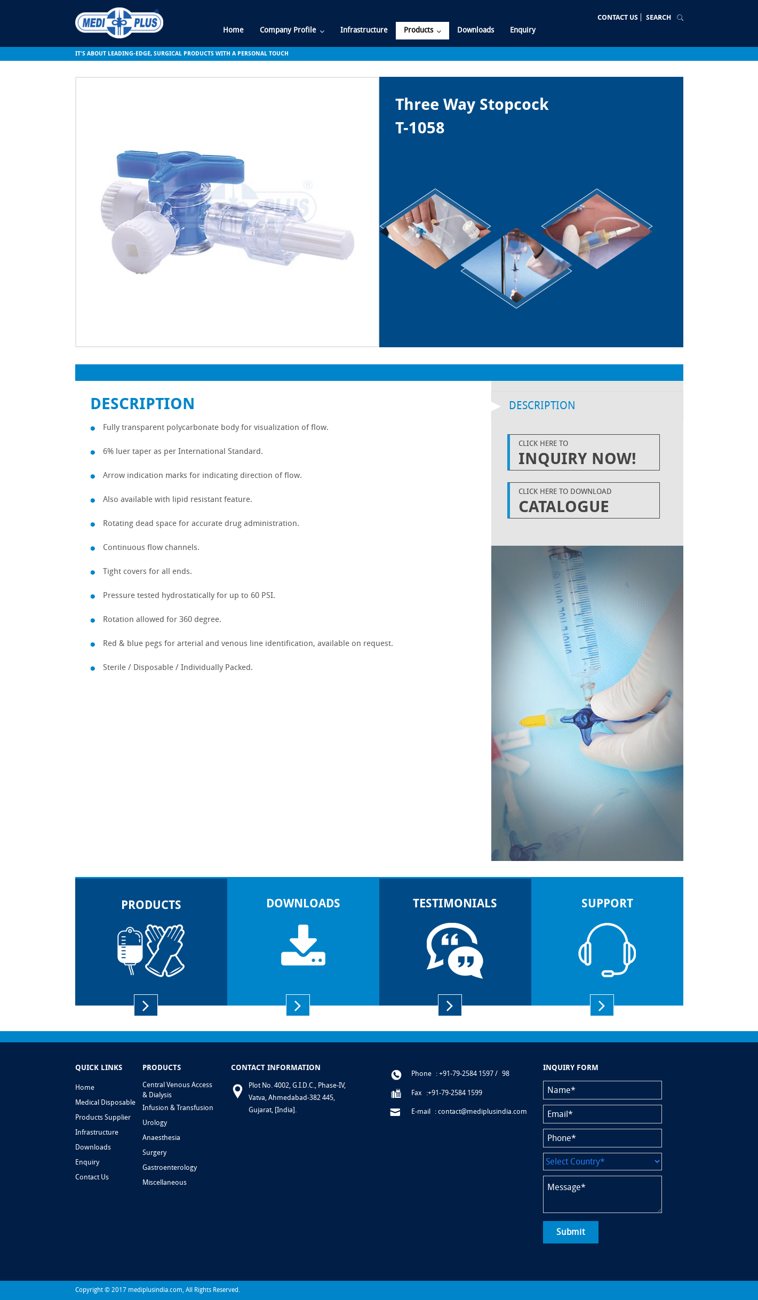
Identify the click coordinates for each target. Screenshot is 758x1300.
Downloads (93, 1147)
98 (505, 1074)
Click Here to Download (586, 501)
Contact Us (617, 17)
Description (542, 405)
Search (658, 17)
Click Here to (586, 453)
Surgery (154, 1153)
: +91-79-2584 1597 (464, 1074)
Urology (154, 1123)
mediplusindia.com (155, 1290)
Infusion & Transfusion (177, 1108)
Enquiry (87, 1162)
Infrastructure (96, 1132)
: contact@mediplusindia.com (481, 1111)
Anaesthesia (161, 1138)
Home (84, 1087)
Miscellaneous (164, 1182)
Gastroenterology (169, 1167)
